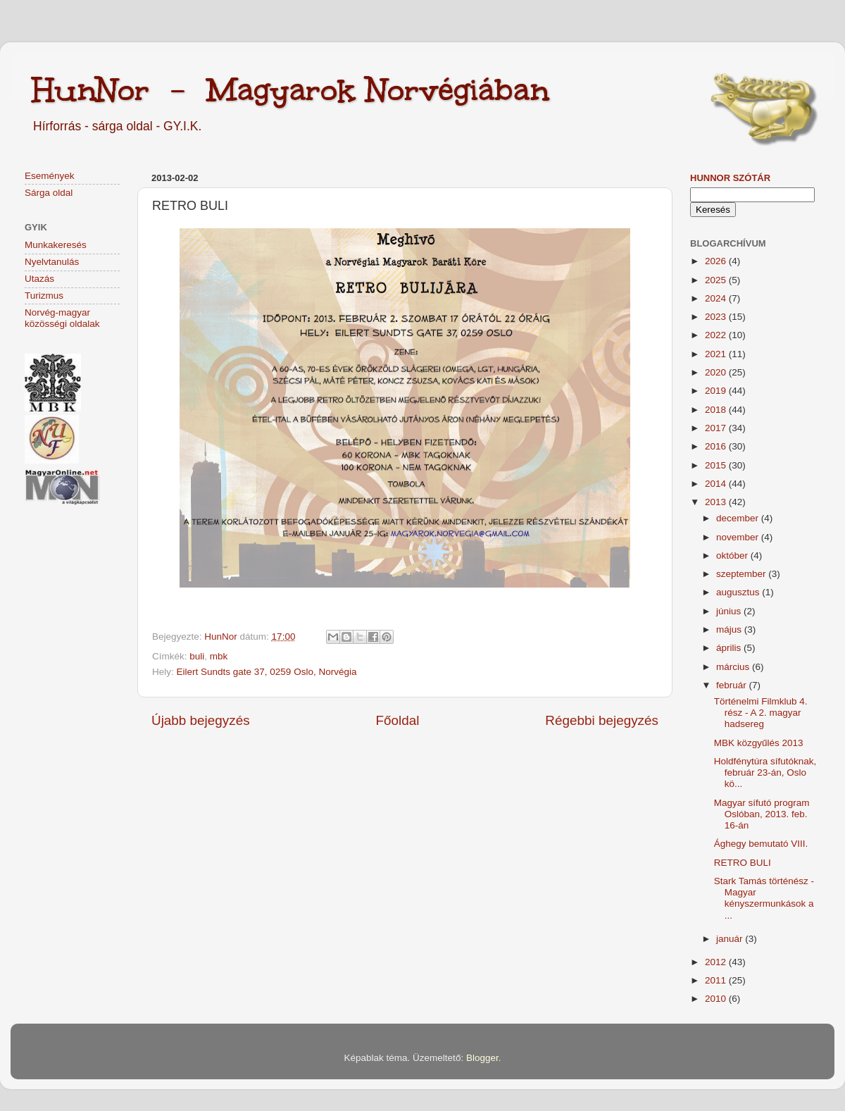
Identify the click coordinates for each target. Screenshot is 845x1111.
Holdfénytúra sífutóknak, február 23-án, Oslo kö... (765, 772)
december (738, 518)
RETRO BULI (742, 862)
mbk (219, 656)
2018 (717, 409)
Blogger (482, 1058)
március (734, 667)
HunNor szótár (730, 178)
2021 (717, 354)
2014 (717, 483)
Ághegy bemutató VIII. (761, 843)
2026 (717, 261)
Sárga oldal (49, 192)
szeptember (742, 574)
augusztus (739, 592)
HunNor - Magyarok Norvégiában (290, 89)
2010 (717, 998)
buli (196, 656)
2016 (717, 446)
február (732, 685)
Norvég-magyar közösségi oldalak (62, 318)
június (730, 611)
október (733, 555)
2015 (717, 465)
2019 (717, 390)
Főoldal (398, 720)
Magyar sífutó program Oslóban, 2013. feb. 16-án (762, 814)
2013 (717, 502)
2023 (717, 316)
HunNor (221, 636)
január (730, 938)
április (730, 648)
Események (50, 175)
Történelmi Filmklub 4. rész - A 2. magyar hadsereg (761, 712)
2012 (717, 962)
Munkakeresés (56, 245)
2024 (717, 298)
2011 (717, 980)
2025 (717, 280)
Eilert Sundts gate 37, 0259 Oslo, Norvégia (267, 671)
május (730, 629)
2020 (717, 372)
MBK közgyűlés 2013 (758, 743)
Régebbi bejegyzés (601, 720)
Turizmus (44, 295)
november (738, 537)
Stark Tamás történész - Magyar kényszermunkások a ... (764, 898)
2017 (717, 428)
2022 (717, 335)
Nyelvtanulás (52, 261)
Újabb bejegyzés (200, 720)
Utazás (39, 278)
